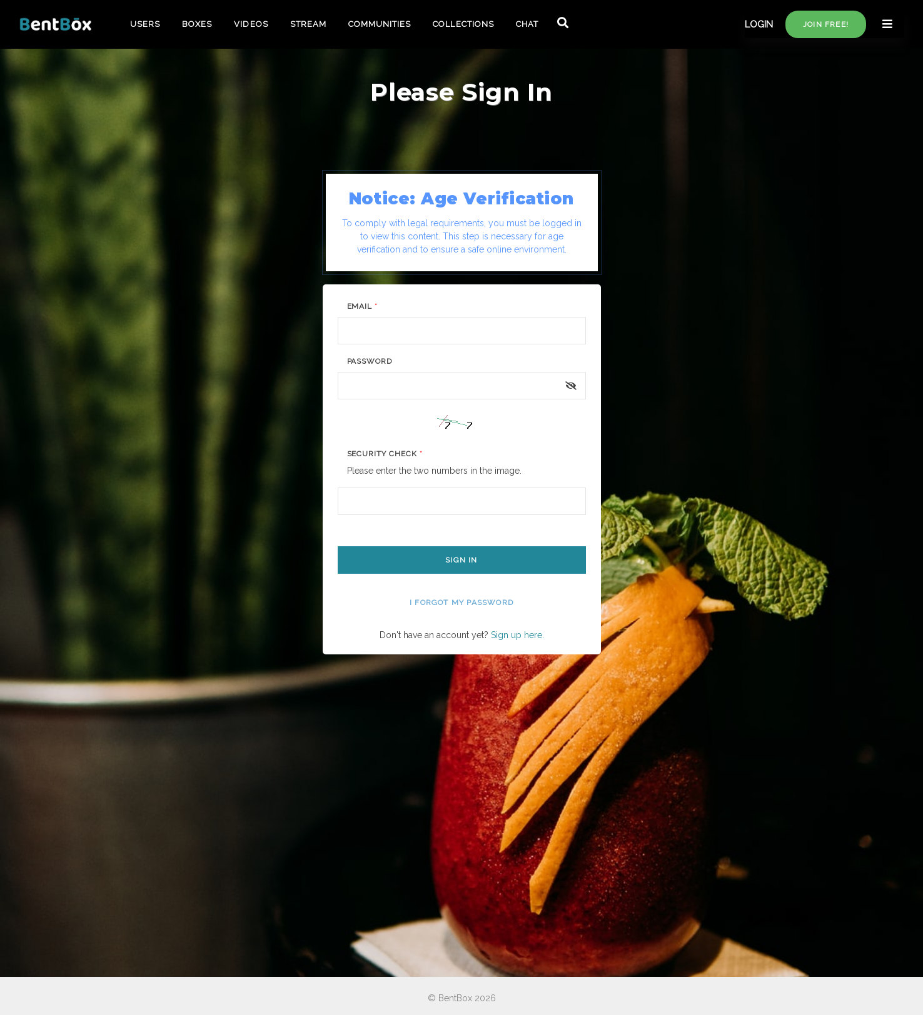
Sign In (461, 560)
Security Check (385, 453)
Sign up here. (517, 635)
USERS (145, 24)
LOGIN (759, 24)
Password (370, 361)
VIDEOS (251, 24)
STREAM (308, 24)
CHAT (527, 24)
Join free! (826, 24)
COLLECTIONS (463, 24)
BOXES (197, 24)
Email (362, 306)
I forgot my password (461, 602)
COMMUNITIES (379, 24)
